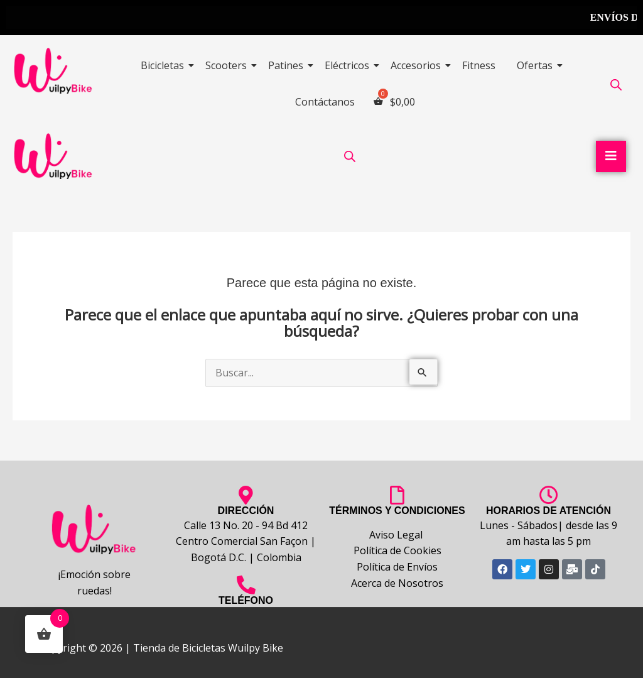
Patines (288, 65)
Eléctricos (349, 65)
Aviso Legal (397, 535)
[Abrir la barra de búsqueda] (616, 84)
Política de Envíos (397, 567)
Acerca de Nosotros (397, 583)
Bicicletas (164, 65)
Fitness (478, 65)
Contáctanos (325, 102)
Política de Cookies (397, 550)
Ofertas (537, 65)
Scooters (228, 65)
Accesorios (418, 65)
